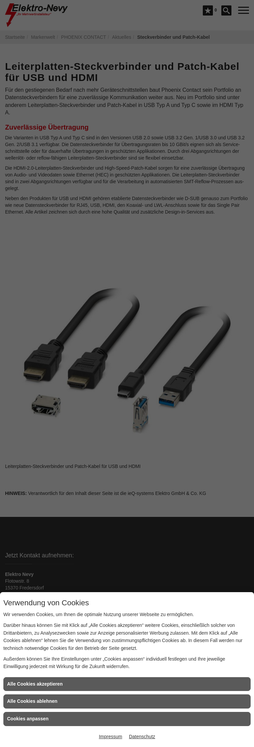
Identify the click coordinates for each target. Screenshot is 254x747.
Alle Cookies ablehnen (32, 701)
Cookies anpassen (28, 718)
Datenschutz (142, 736)
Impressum (110, 736)
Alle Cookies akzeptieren (35, 684)
